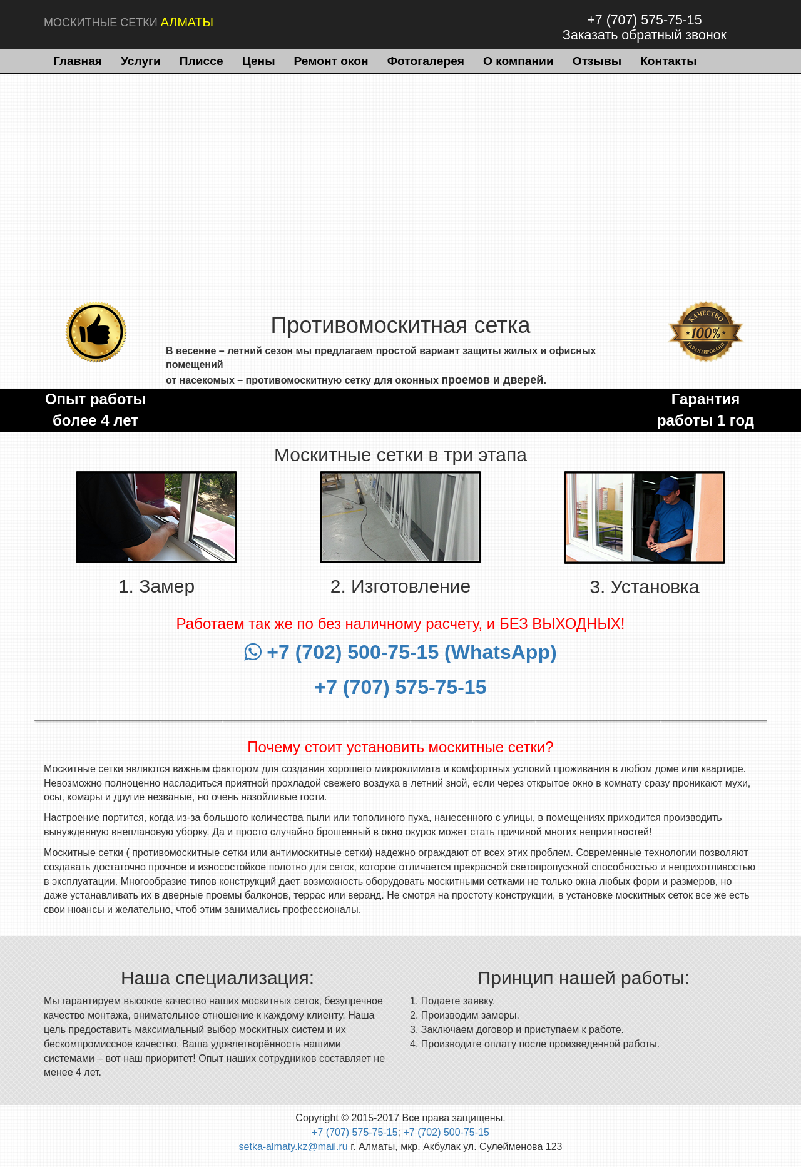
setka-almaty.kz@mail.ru (293, 1146)
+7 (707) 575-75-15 (644, 20)
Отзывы (597, 61)
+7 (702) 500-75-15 (446, 1132)
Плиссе (201, 61)
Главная (77, 61)
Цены (258, 61)
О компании (518, 61)
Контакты (668, 61)
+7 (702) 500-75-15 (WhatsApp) (400, 652)
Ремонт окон (331, 61)
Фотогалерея (425, 61)
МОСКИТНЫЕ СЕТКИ (128, 22)
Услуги (141, 61)
